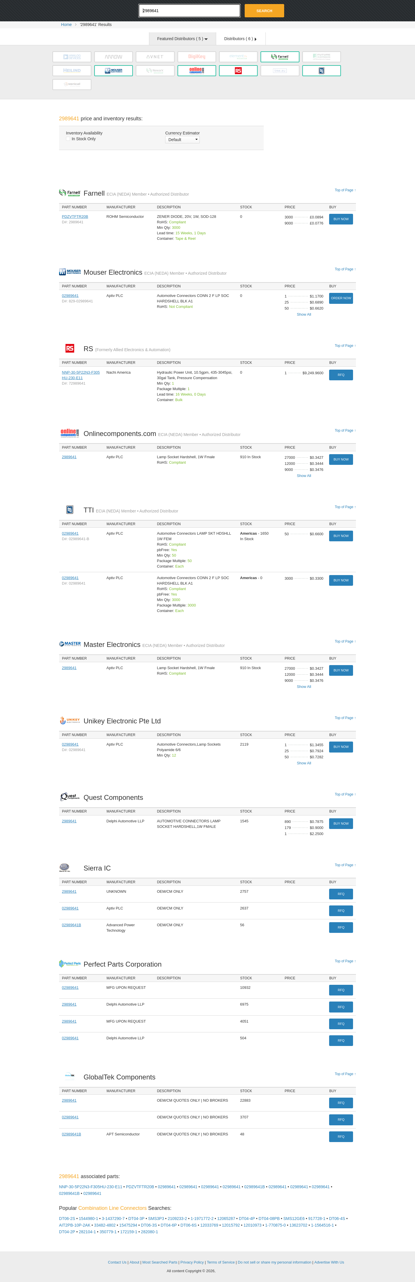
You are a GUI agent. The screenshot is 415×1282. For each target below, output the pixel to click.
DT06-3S (149, 1225)
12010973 (252, 1225)
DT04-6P (169, 1225)
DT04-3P (136, 1218)
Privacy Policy (192, 1262)
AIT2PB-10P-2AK (74, 1225)
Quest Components (115, 797)
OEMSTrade (88, 1261)
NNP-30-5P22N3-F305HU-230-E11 (90, 1186)
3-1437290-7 (113, 1218)
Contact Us (117, 1262)
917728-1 (316, 1218)
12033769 (209, 1225)
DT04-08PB (269, 1218)
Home (66, 24)
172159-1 (128, 1231)
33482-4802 (105, 1225)
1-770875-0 (275, 1225)
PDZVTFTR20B (75, 216)
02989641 (70, 295)
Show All (304, 314)
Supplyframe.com (232, 1271)
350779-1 (107, 1231)
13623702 (298, 1225)
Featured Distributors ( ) (182, 38)
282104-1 (87, 1231)
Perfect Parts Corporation (124, 964)
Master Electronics (154, 644)
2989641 (69, 457)
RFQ (341, 375)
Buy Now (340, 219)
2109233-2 (177, 1218)
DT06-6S (188, 1225)
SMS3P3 (156, 1218)
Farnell (136, 193)
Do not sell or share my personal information (274, 1262)
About (134, 1262)
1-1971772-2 (202, 1218)
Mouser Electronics (155, 272)
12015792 (231, 1225)
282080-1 (149, 1231)
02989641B (71, 925)
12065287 (226, 1218)
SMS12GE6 (294, 1218)
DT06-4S (337, 1218)
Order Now (341, 298)
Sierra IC (99, 868)
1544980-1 (88, 1218)
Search (264, 11)
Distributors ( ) (240, 38)
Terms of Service (221, 1262)
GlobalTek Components (121, 1077)
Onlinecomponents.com (162, 433)
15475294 (128, 1225)
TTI (131, 510)
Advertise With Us (329, 1262)
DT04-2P (67, 1231)
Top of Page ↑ (345, 190)
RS (127, 349)
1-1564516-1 (322, 1225)
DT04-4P (247, 1218)
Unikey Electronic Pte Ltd (124, 721)
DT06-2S (67, 1218)
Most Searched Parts (159, 1262)
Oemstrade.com (90, 10)
